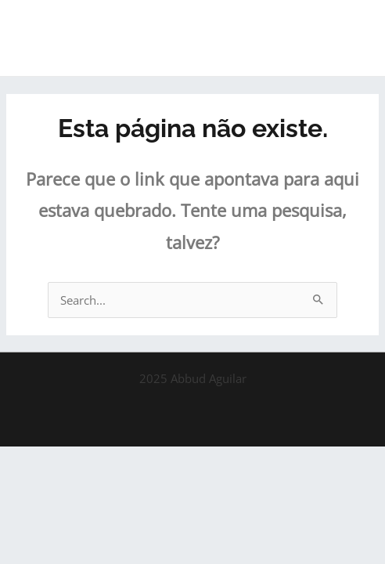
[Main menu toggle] (352, 38)
